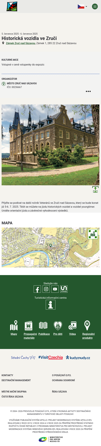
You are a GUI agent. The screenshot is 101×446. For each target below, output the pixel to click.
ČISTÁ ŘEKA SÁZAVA (12, 396)
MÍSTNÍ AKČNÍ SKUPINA (14, 391)
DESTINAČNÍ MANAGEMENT (16, 380)
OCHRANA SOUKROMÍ (63, 380)
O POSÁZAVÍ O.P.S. (61, 375)
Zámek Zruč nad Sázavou (20, 43)
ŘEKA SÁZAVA (59, 391)
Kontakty (7, 375)
